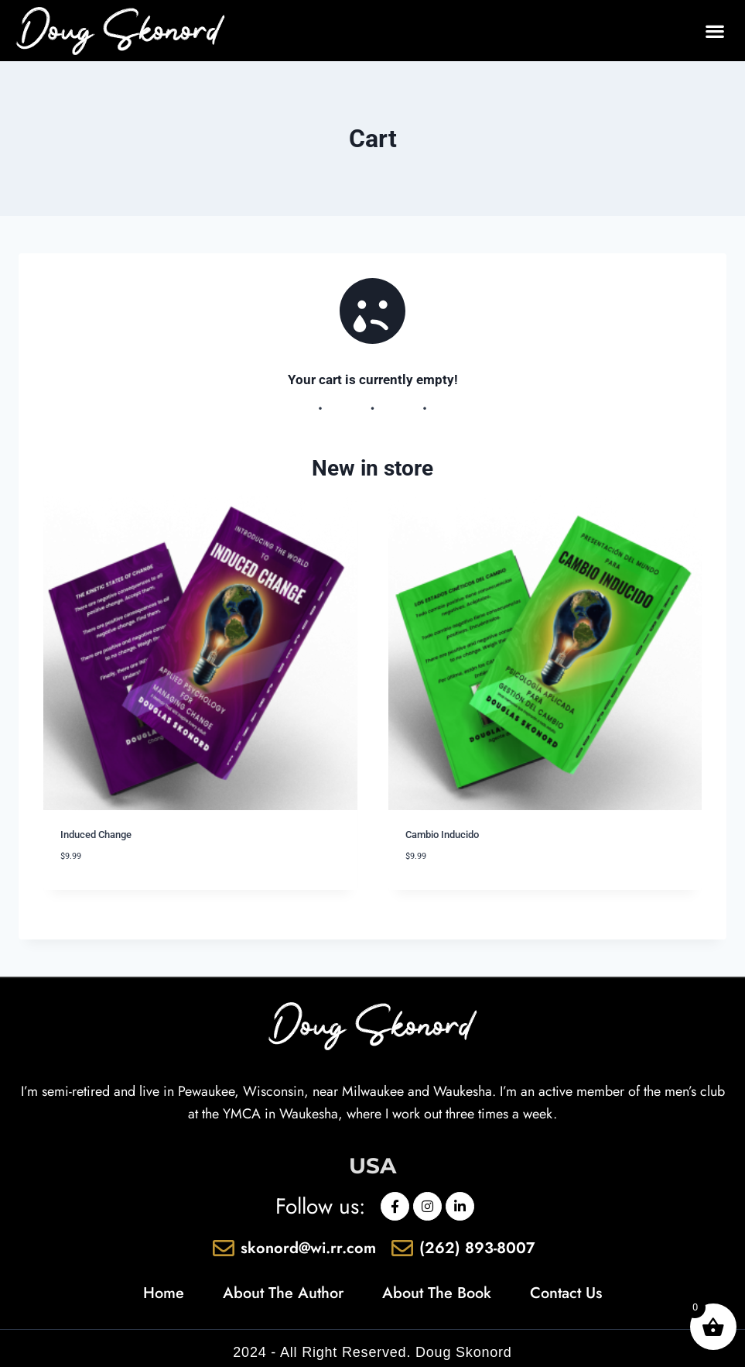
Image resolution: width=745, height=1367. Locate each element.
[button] (714, 30)
